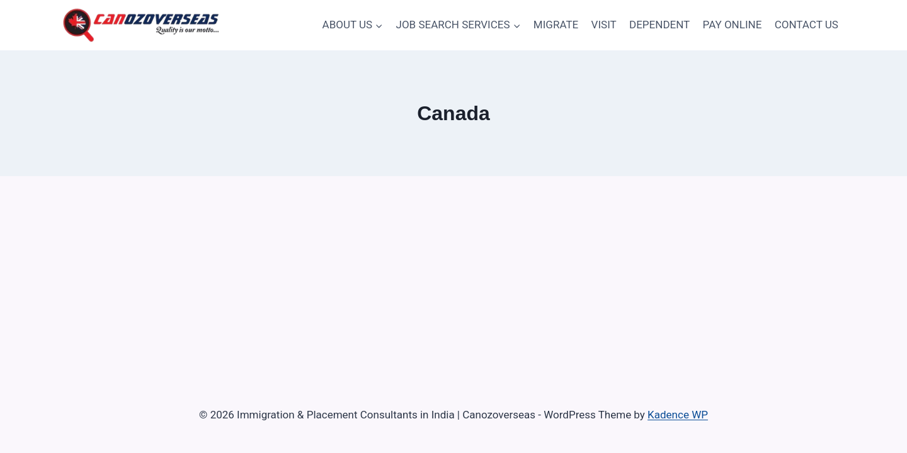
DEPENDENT (659, 24)
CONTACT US (806, 24)
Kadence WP (677, 414)
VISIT (604, 24)
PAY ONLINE (732, 24)
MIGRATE (555, 24)
